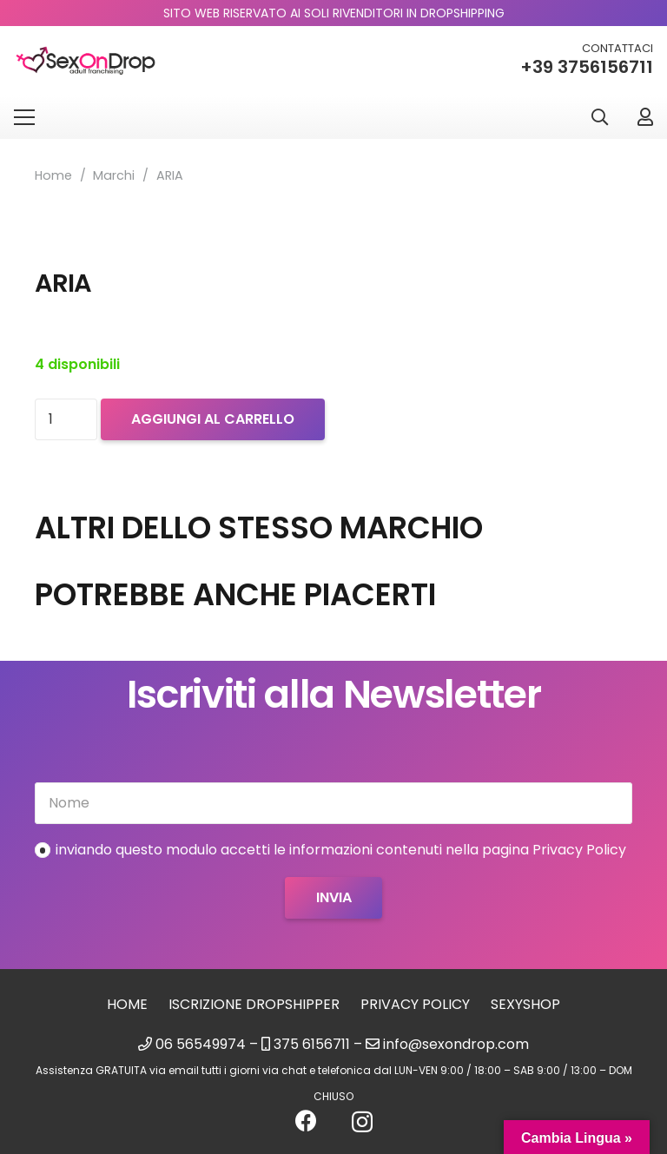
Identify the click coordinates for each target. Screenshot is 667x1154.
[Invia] (333, 898)
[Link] (645, 116)
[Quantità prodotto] (66, 419)
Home (53, 175)
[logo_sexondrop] (85, 61)
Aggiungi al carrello (212, 419)
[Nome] (333, 803)
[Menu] (24, 117)
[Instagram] (362, 1122)
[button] (599, 117)
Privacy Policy (415, 1004)
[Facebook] (306, 1120)
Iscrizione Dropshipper (254, 1004)
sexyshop (525, 1004)
